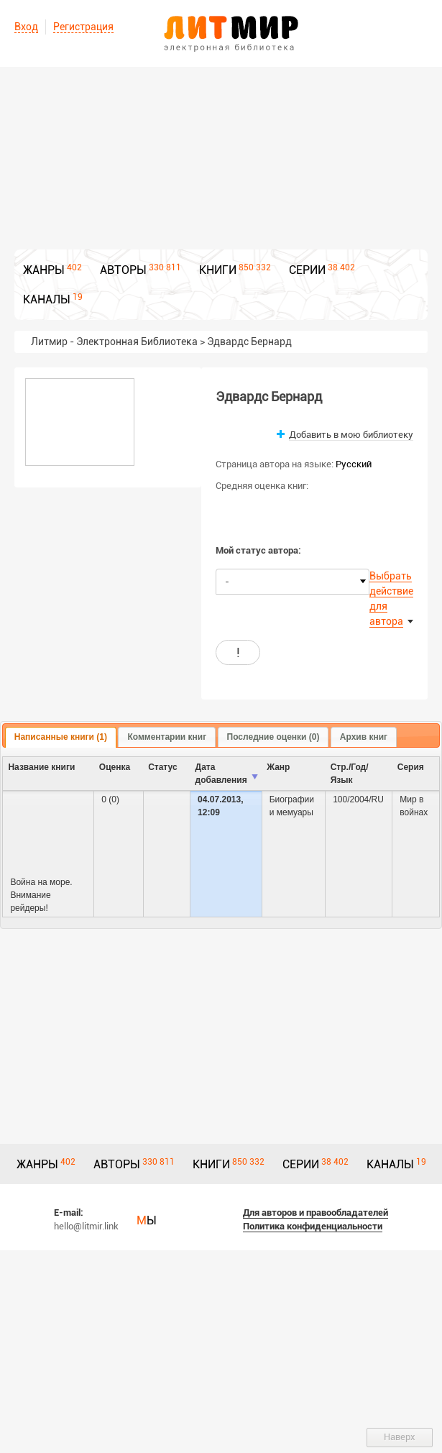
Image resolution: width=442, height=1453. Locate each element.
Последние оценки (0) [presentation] (273, 737)
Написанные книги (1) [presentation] (60, 737)
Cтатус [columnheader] (162, 767)
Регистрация (83, 26)
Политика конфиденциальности (312, 1226)
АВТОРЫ (123, 270)
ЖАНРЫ (44, 270)
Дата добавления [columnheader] (221, 773)
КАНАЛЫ (46, 299)
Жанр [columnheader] (278, 767)
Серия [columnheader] (410, 767)
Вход (26, 26)
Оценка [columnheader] (114, 767)
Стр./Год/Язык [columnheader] (350, 773)
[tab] (60, 737)
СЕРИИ (307, 270)
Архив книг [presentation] (363, 737)
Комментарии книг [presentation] (166, 737)
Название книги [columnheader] (41, 767)
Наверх (399, 1436)
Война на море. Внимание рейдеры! (41, 895)
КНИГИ (217, 270)
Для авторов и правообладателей (315, 1212)
